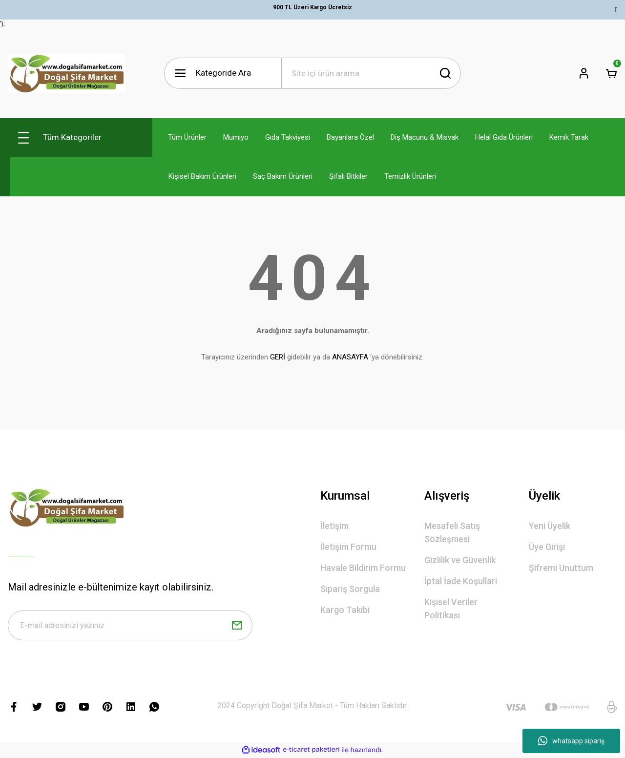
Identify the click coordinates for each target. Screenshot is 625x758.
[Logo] (66, 73)
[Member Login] (584, 73)
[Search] (371, 73)
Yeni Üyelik (549, 526)
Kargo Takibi (345, 610)
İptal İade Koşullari (460, 581)
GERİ (277, 357)
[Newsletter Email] (130, 626)
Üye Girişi (547, 547)
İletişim (334, 526)
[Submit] (236, 626)
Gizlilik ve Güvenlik (460, 560)
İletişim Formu (348, 547)
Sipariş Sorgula (350, 589)
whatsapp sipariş (571, 741)
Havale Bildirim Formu (363, 568)
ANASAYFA (350, 357)
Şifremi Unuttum (561, 568)
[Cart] (611, 73)
